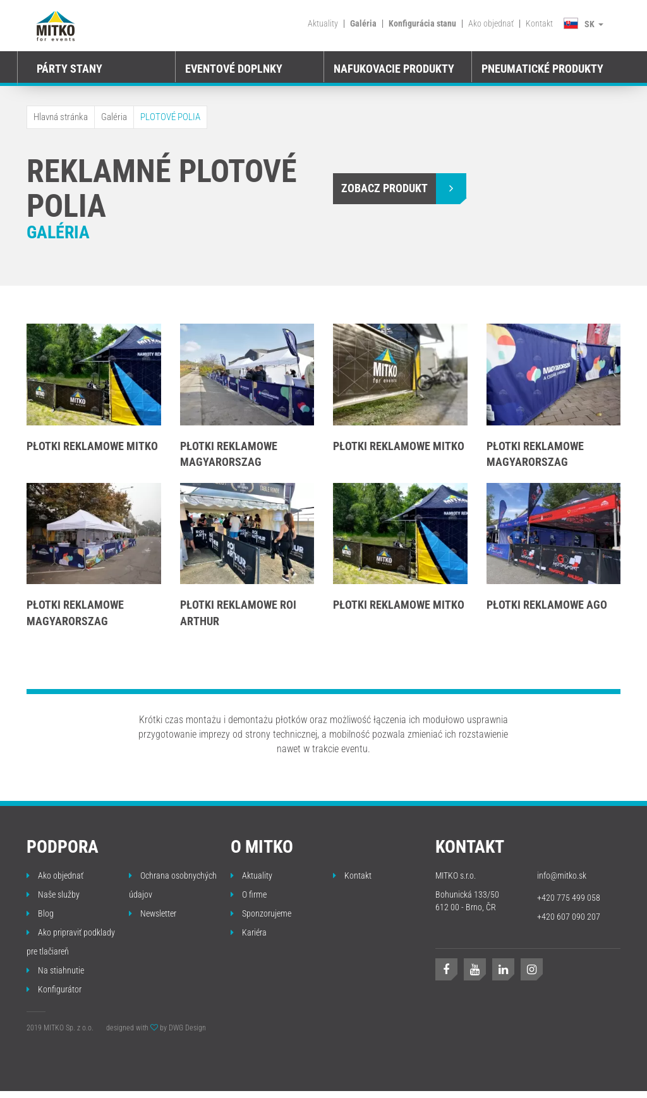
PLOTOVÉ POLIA (170, 117)
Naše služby (53, 894)
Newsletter (152, 913)
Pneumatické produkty (542, 68)
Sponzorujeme (261, 913)
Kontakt (539, 23)
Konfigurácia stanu (422, 23)
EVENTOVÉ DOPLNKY (233, 68)
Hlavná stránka (60, 117)
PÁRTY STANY (69, 68)
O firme (249, 894)
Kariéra (249, 932)
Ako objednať (491, 23)
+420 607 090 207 (568, 917)
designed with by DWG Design (156, 1027)
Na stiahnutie (55, 970)
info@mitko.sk (561, 875)
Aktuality (323, 23)
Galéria (363, 23)
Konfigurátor (54, 989)
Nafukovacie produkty (394, 68)
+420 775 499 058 (568, 898)
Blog (40, 913)
